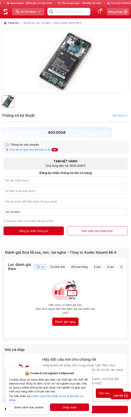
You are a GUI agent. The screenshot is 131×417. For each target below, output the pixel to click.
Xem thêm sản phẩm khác (97, 231)
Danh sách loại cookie (28, 407)
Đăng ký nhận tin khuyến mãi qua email (30, 220)
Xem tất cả (119, 115)
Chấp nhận (69, 407)
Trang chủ (13, 22)
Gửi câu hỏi (109, 393)
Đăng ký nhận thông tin (33, 231)
